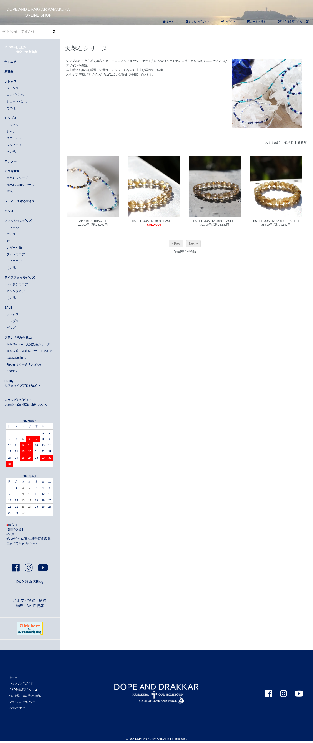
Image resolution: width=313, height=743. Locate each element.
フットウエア (16, 254)
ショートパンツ (17, 101)
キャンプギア (16, 291)
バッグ (11, 234)
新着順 (302, 142)
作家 (10, 191)
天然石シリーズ (17, 178)
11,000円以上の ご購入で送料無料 (21, 50)
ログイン (228, 21)
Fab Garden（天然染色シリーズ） (30, 344)
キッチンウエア (17, 284)
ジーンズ (13, 88)
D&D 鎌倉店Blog (29, 582)
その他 (11, 108)
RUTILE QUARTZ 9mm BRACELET (215, 220)
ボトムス (10, 81)
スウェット (14, 138)
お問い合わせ (17, 707)
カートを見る (256, 21)
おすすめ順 (272, 142)
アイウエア (14, 261)
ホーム (168, 21)
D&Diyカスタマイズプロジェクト (22, 383)
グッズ (11, 327)
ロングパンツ (16, 94)
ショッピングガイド (25, 402)
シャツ (11, 131)
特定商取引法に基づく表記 (25, 695)
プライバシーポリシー (22, 701)
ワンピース (14, 145)
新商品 (8, 71)
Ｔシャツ (13, 124)
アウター (10, 161)
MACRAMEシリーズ (20, 184)
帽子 (10, 241)
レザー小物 (14, 247)
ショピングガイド (197, 21)
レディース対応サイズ (19, 201)
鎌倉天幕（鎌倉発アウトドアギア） (31, 351)
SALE (8, 307)
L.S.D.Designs (16, 357)
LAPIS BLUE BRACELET (93, 220)
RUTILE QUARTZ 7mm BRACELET (154, 220)
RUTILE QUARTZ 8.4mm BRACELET (276, 220)
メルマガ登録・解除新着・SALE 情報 (29, 603)
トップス (10, 118)
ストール (13, 227)
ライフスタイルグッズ (19, 277)
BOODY (12, 371)
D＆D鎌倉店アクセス (293, 21)
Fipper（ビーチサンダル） (25, 364)
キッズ (8, 211)
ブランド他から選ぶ (18, 337)
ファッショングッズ (18, 220)
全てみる (10, 61)
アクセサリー (13, 171)
